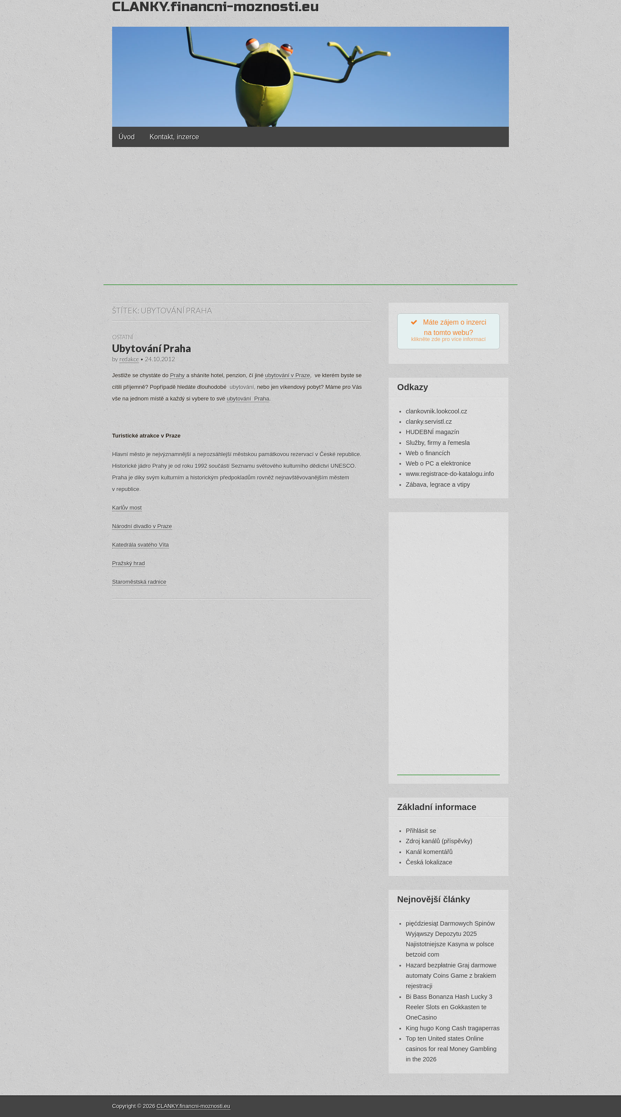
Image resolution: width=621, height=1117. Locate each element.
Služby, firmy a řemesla (438, 442)
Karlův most (127, 507)
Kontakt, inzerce (174, 137)
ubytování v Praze (287, 375)
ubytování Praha (248, 398)
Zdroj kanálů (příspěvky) (439, 841)
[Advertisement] (311, 224)
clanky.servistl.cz (429, 421)
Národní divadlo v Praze (142, 526)
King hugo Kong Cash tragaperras (453, 1028)
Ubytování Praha (151, 348)
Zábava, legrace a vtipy (438, 484)
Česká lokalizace (429, 862)
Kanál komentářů (429, 851)
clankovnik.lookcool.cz (436, 411)
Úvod (127, 137)
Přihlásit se (421, 830)
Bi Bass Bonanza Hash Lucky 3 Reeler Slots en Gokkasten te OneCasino (449, 1007)
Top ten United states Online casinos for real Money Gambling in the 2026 (451, 1049)
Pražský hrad (128, 563)
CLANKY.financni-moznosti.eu (193, 1106)
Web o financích (428, 453)
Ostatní (122, 337)
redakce (129, 359)
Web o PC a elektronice (438, 463)
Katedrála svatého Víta (140, 544)
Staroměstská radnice (139, 582)
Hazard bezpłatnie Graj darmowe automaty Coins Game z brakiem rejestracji (451, 976)
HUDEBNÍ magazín (432, 432)
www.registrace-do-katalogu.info (450, 473)
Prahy (177, 375)
